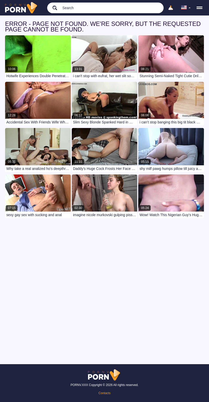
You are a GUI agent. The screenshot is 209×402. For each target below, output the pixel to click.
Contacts (104, 393)
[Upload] (170, 7)
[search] (52, 8)
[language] (186, 7)
